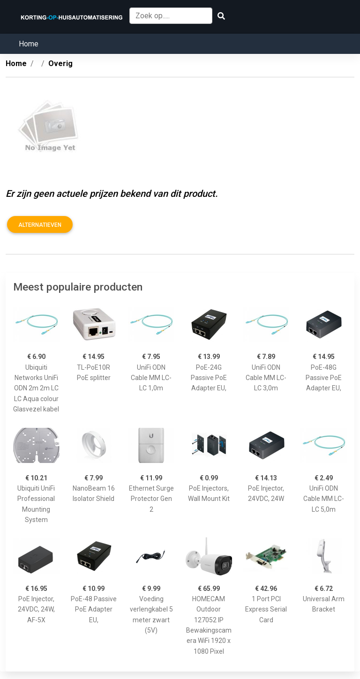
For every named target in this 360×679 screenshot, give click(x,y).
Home (28, 43)
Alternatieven (39, 225)
